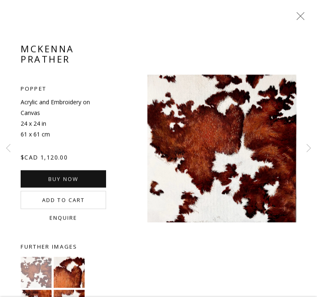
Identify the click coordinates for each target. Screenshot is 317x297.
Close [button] (298, 18)
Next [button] (308, 148)
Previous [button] (8, 148)
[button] (36, 274)
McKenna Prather (47, 55)
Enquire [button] (64, 219)
